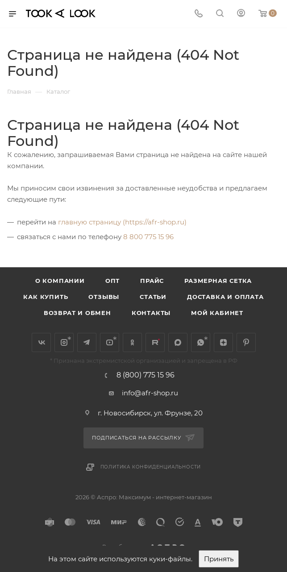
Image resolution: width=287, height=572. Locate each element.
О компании (60, 280)
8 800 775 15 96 (148, 236)
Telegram (86, 342)
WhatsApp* (200, 342)
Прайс (152, 280)
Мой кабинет (217, 312)
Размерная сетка (218, 280)
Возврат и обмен (77, 312)
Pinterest (246, 342)
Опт (112, 280)
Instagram (64, 342)
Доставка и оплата (225, 296)
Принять (218, 559)
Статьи (153, 296)
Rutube (155, 342)
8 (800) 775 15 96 (145, 375)
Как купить (45, 296)
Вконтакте (41, 342)
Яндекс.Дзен (223, 342)
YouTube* (109, 342)
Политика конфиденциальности (150, 467)
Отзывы (103, 296)
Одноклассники (132, 342)
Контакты (151, 312)
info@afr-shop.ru (150, 393)
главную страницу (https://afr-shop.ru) (122, 222)
